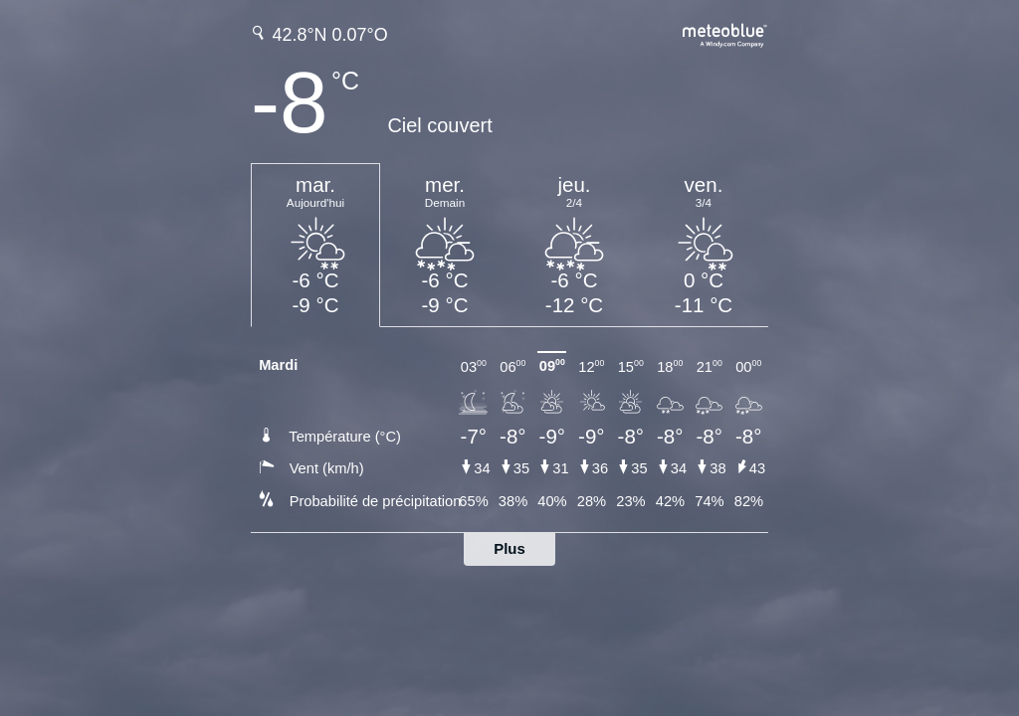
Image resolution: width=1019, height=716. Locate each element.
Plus (509, 548)
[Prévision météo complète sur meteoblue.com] (725, 33)
